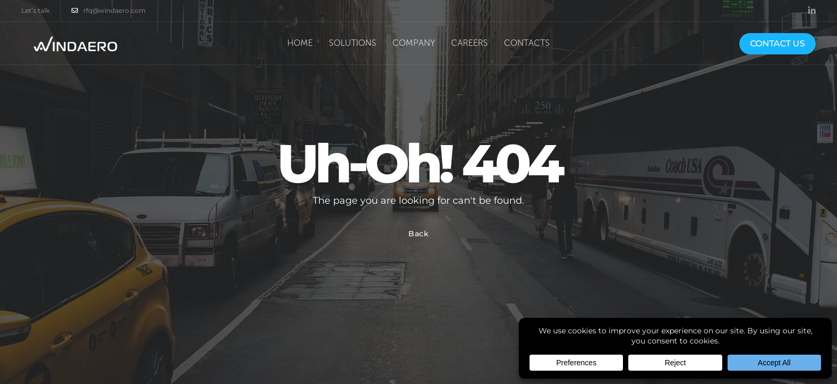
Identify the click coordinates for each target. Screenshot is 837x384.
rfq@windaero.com (109, 10)
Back (418, 233)
